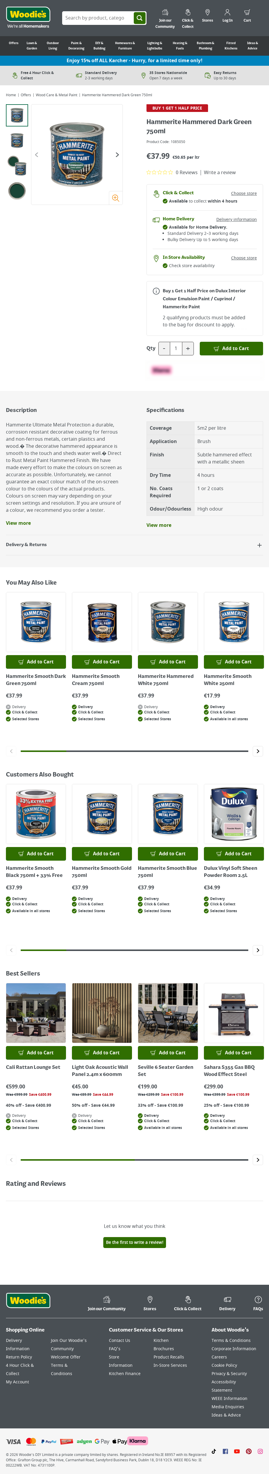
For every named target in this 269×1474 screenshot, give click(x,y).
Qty (150, 349)
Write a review (220, 172)
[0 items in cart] (247, 16)
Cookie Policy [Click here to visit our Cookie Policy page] (224, 1365)
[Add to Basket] (231, 348)
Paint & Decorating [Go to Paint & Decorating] (76, 45)
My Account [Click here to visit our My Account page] (17, 1382)
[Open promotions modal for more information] (156, 291)
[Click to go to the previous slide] (11, 751)
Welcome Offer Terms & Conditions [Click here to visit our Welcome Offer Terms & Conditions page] (65, 1365)
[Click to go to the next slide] (258, 751)
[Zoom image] (116, 198)
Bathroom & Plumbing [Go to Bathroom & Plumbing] (205, 45)
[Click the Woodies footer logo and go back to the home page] (28, 1304)
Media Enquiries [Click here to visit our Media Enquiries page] (228, 1407)
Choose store (244, 193)
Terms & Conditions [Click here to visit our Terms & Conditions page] (231, 1340)
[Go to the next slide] (117, 155)
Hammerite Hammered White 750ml (166, 680)
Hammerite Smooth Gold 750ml (101, 872)
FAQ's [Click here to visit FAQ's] (114, 1349)
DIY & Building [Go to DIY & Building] (99, 45)
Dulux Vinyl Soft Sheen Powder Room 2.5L (230, 872)
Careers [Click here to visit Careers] (219, 1357)
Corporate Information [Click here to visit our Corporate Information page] (234, 1349)
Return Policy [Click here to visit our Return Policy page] (19, 1357)
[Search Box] (104, 18)
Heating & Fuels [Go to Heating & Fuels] (180, 45)
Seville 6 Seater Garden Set (165, 1071)
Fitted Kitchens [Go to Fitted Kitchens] (231, 45)
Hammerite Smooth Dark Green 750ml (36, 680)
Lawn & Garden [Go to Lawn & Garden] (32, 45)
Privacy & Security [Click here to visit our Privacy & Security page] (229, 1374)
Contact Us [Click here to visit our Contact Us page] (119, 1340)
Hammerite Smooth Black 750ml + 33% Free (34, 872)
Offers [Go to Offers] (13, 43)
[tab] (17, 115)
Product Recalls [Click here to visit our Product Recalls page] (169, 1357)
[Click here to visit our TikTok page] (214, 1451)
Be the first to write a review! (134, 1242)
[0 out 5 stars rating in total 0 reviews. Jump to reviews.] (172, 172)
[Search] (139, 18)
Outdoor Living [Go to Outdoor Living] (53, 45)
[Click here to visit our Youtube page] (237, 1451)
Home (11, 95)
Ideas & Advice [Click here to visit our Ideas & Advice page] (226, 1415)
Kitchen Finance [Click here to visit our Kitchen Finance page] (125, 1374)
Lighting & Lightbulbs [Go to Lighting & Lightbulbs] (154, 45)
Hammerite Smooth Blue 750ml (167, 872)
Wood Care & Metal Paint (56, 95)
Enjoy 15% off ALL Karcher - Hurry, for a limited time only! (134, 60)
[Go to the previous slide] (36, 155)
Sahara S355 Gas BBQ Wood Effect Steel (229, 1071)
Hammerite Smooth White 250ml (228, 680)
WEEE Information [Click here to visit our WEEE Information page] (229, 1399)
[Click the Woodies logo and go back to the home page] (28, 18)
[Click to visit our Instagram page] (260, 1451)
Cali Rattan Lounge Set (33, 1068)
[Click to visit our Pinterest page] (249, 1451)
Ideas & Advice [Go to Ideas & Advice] (252, 45)
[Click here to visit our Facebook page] (225, 1451)
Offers (26, 95)
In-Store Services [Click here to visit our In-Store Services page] (170, 1365)
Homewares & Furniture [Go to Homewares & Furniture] (125, 45)
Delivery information (236, 219)
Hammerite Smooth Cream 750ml (96, 680)
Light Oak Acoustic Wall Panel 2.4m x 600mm (100, 1071)
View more (18, 523)
